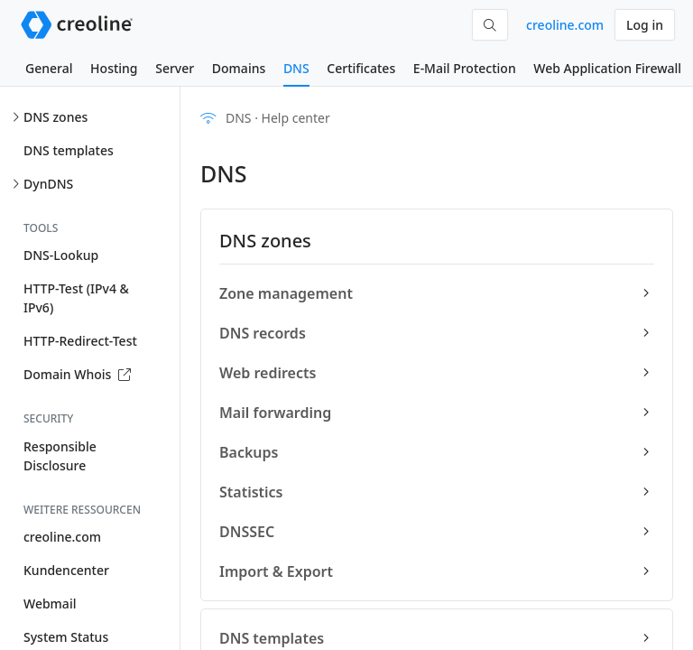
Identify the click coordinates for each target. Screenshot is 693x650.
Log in (644, 24)
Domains (238, 68)
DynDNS (48, 183)
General (48, 68)
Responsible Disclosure (60, 456)
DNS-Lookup (60, 255)
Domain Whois (77, 374)
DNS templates (68, 150)
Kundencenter (66, 570)
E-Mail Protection (464, 68)
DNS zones (55, 116)
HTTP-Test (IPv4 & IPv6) (76, 298)
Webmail (49, 603)
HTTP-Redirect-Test (80, 340)
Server (174, 68)
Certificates (361, 68)
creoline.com (565, 24)
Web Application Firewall (607, 68)
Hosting (113, 68)
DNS (296, 68)
